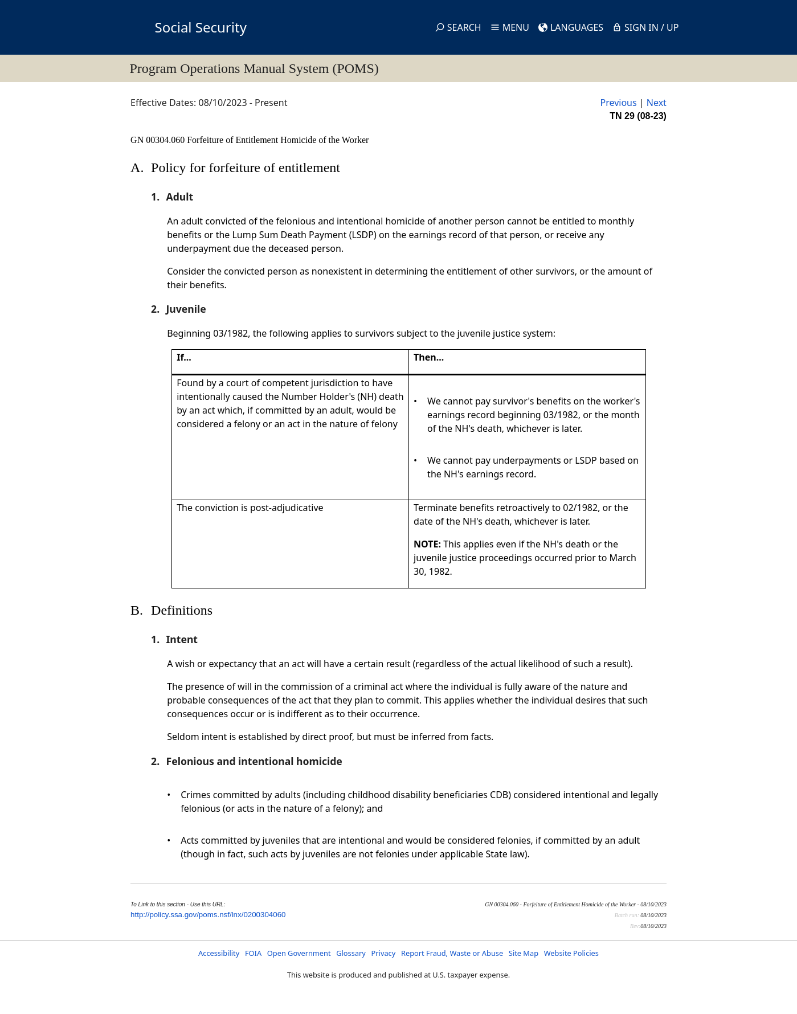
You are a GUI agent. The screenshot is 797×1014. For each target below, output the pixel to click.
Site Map (523, 953)
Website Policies (571, 953)
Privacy (383, 953)
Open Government (299, 953)
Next (657, 102)
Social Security (201, 27)
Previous (618, 102)
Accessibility (218, 953)
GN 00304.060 (158, 140)
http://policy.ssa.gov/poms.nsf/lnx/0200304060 (207, 914)
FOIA (253, 953)
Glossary (351, 953)
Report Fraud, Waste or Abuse (452, 953)
